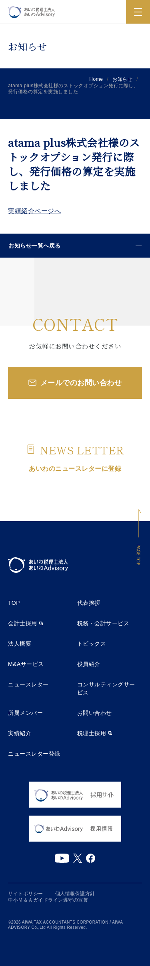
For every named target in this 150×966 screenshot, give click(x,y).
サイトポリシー (25, 893)
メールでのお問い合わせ (81, 383)
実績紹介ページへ (34, 211)
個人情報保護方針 (75, 893)
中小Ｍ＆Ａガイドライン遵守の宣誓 (48, 900)
